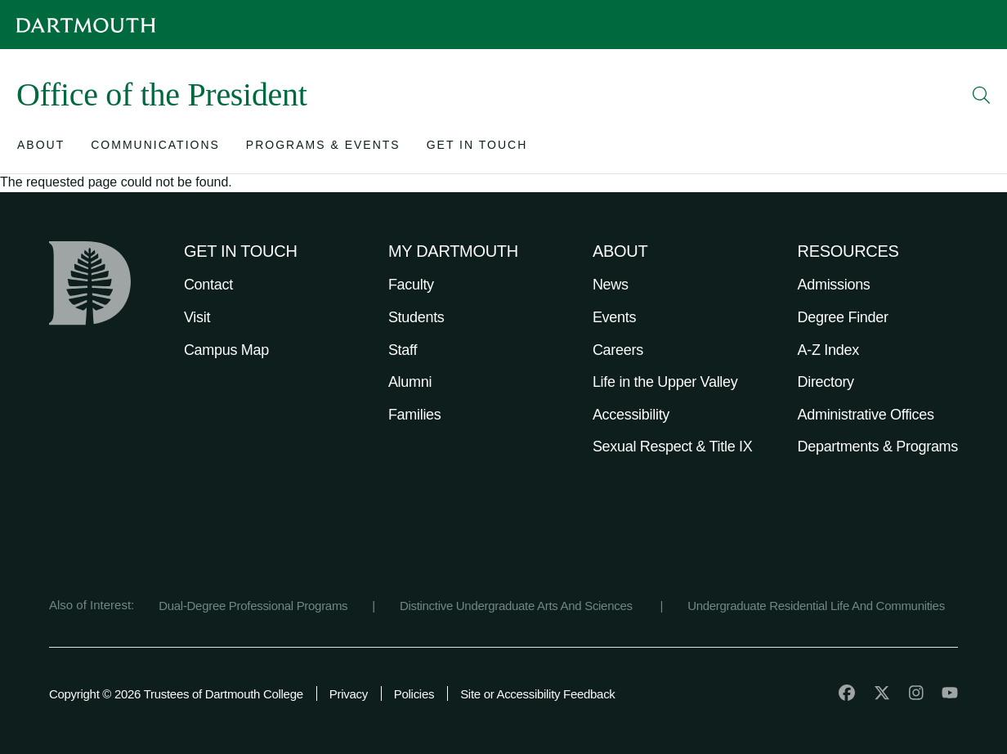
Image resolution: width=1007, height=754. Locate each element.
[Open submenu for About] (41, 148)
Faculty (411, 284)
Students (416, 317)
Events (614, 317)
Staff (402, 350)
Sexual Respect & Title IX (673, 446)
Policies (414, 694)
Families (414, 414)
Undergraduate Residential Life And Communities (816, 606)
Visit (197, 317)
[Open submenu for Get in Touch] (477, 148)
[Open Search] (982, 95)
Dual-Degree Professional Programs (253, 606)
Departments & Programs (878, 446)
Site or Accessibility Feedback (537, 694)
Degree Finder (843, 317)
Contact (208, 284)
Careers (618, 350)
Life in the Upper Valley (665, 382)
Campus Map (226, 350)
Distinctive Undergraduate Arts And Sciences (518, 606)
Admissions (834, 284)
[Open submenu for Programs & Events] (323, 148)
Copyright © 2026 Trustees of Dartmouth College (176, 694)
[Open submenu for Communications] (155, 148)
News (611, 284)
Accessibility (631, 414)
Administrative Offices (866, 414)
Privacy (348, 694)
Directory (826, 382)
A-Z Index (828, 350)
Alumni (410, 382)
